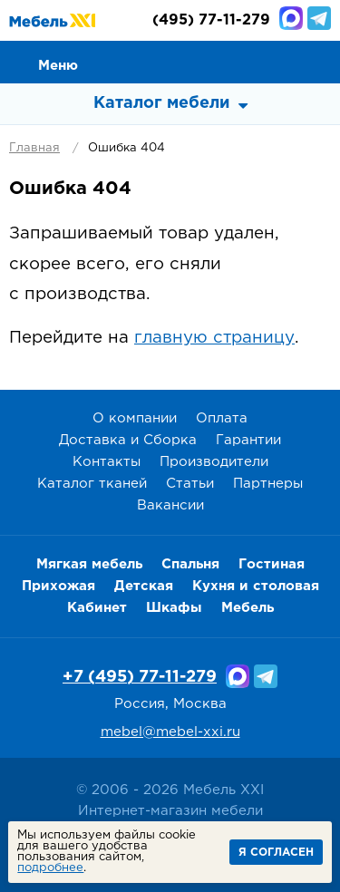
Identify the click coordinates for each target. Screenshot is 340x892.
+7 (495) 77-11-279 (140, 677)
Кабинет (97, 608)
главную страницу (214, 337)
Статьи (190, 484)
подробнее (50, 868)
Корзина (318, 60)
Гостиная (271, 564)
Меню (58, 66)
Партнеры (268, 484)
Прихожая (58, 586)
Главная (34, 148)
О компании (134, 418)
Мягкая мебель (89, 564)
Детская (143, 586)
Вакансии (170, 505)
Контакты (107, 462)
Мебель (247, 608)
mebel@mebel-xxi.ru (170, 732)
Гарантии (248, 440)
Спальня (190, 564)
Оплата (222, 418)
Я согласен (276, 853)
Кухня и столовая (255, 586)
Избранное (277, 60)
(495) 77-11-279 (211, 20)
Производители (214, 462)
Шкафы (174, 608)
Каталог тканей (92, 484)
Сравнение (236, 60)
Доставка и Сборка (128, 440)
